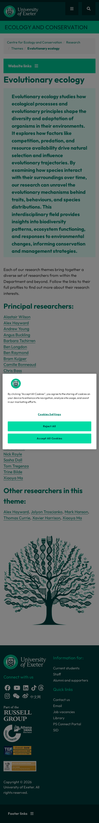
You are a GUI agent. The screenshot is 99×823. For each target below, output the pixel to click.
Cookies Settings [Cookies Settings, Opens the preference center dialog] (49, 414)
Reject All (49, 426)
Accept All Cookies (49, 438)
